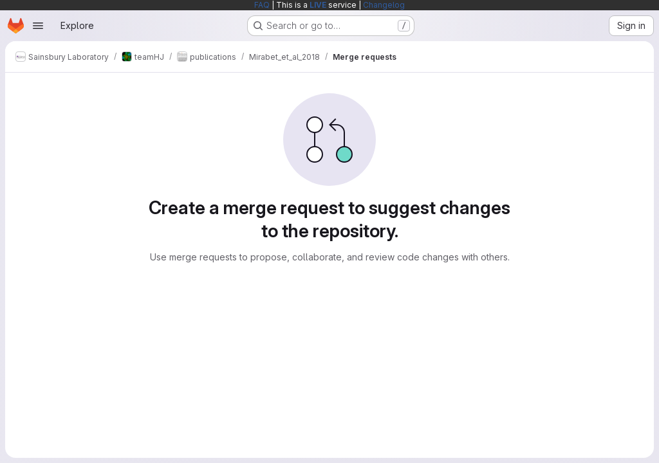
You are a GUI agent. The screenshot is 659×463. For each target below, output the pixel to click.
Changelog (384, 5)
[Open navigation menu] (38, 25)
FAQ (262, 5)
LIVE (318, 5)
